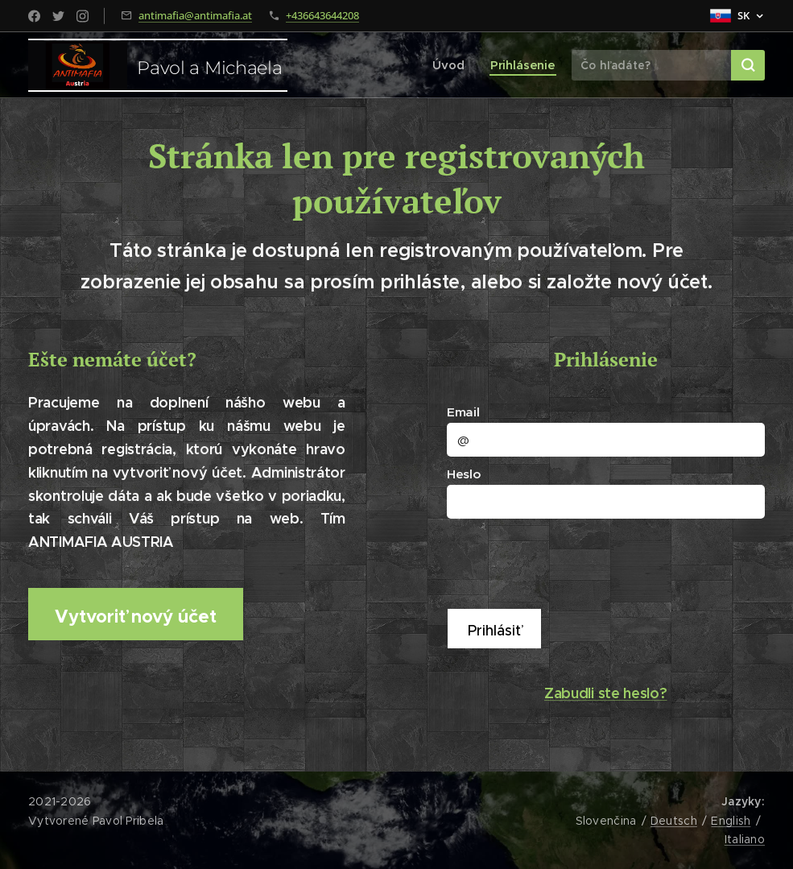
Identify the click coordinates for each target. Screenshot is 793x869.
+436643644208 (322, 15)
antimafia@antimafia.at (195, 15)
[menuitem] (454, 65)
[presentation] (574, 561)
